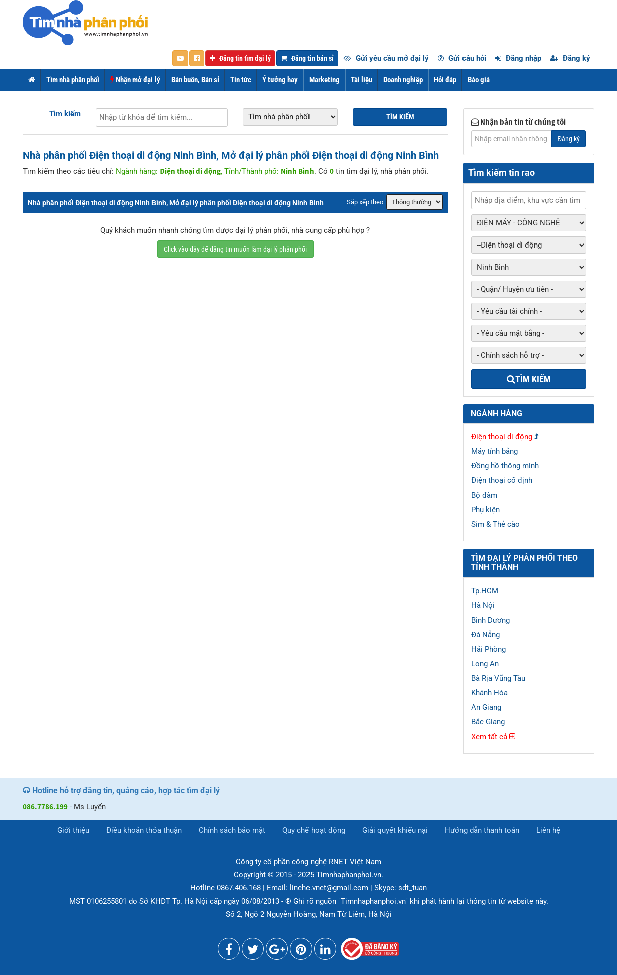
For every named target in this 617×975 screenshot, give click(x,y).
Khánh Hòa (489, 692)
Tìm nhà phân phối (72, 79)
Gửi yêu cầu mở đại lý (386, 58)
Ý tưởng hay (280, 79)
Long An (485, 663)
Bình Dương (490, 620)
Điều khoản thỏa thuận (144, 830)
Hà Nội (483, 605)
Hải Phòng (488, 649)
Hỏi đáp (445, 79)
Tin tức (240, 79)
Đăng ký (570, 58)
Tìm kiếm (65, 113)
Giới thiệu (73, 830)
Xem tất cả (493, 736)
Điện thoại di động (501, 436)
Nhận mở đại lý (135, 79)
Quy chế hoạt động (313, 830)
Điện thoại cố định (501, 480)
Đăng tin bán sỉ (307, 58)
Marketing (324, 79)
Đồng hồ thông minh (505, 465)
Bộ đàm (484, 495)
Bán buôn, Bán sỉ (195, 79)
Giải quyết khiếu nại (395, 830)
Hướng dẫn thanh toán (482, 830)
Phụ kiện (485, 509)
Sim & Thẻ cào (495, 524)
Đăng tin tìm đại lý (240, 58)
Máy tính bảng (494, 451)
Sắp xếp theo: (366, 202)
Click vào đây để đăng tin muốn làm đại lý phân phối (235, 249)
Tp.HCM (484, 590)
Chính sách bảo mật (232, 830)
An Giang (486, 707)
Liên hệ (548, 830)
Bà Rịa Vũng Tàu (498, 678)
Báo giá (479, 79)
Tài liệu (361, 79)
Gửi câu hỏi (462, 58)
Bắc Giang (488, 721)
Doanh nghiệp (403, 79)
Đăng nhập (518, 58)
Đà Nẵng (485, 634)
